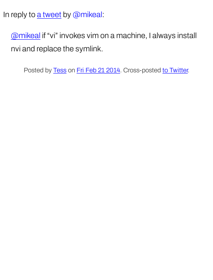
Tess (59, 70)
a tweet (49, 14)
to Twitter (175, 70)
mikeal (91, 14)
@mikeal (25, 35)
